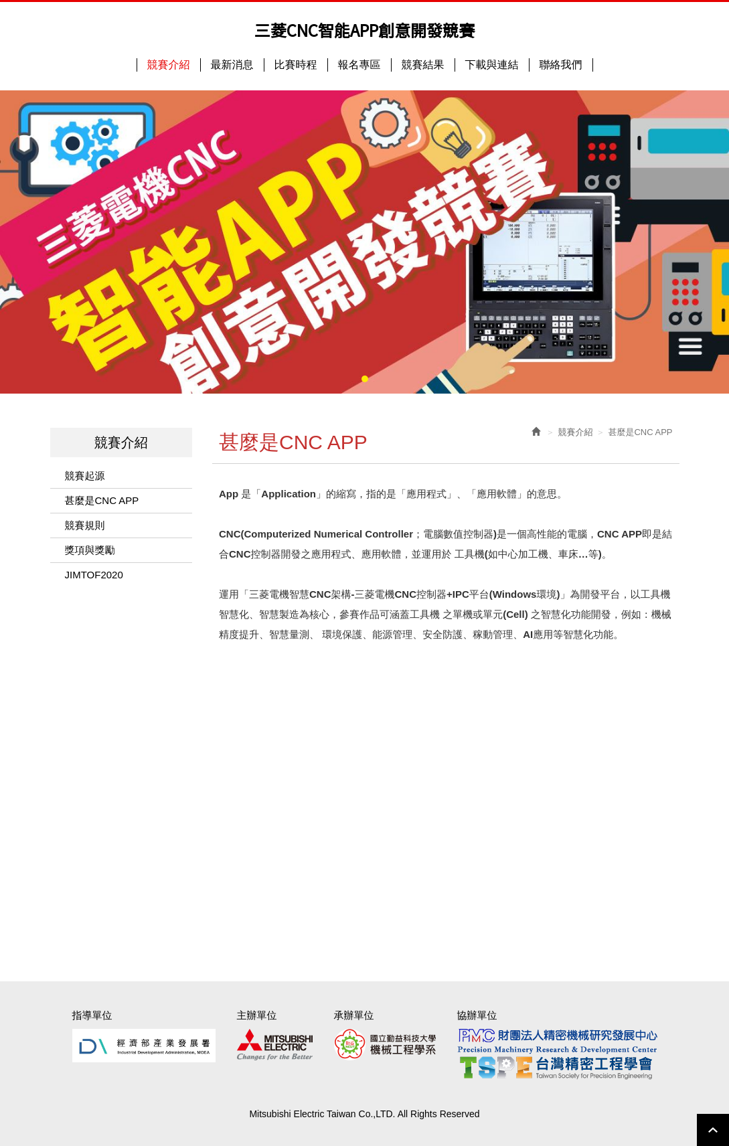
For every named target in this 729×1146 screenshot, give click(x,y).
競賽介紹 (575, 432)
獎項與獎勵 (90, 550)
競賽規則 (85, 525)
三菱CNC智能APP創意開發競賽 (364, 30)
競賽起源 (85, 475)
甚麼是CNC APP (102, 500)
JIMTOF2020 (94, 574)
